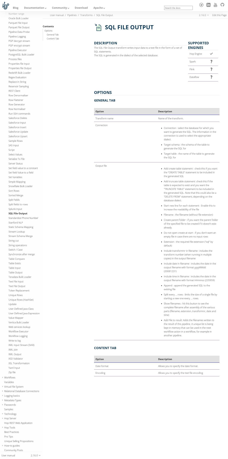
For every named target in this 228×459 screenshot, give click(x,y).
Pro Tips (8, 436)
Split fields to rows (18, 204)
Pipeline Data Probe (19, 32)
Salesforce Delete (18, 118)
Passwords (10, 404)
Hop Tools (9, 427)
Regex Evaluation (17, 77)
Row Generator (17, 104)
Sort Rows (14, 190)
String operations (18, 245)
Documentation (34, 8)
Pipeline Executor (18, 50)
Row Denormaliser (18, 95)
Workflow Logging (18, 336)
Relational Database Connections (21, 391)
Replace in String (17, 81)
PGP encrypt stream (19, 45)
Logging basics (12, 395)
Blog (15, 8)
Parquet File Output (19, 27)
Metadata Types (12, 400)
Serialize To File (17, 159)
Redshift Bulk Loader (20, 72)
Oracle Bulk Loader (19, 18)
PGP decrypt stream (19, 41)
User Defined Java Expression (24, 313)
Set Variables (15, 177)
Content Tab (53, 38)
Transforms (86, 15)
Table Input (15, 268)
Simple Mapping (17, 181)
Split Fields (14, 199)
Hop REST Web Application (18, 423)
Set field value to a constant (23, 168)
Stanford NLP (16, 222)
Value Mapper (16, 317)
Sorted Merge (16, 195)
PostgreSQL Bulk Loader (21, 54)
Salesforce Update (18, 131)
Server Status (16, 163)
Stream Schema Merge (21, 236)
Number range (16, 13)
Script (12, 150)
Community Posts (13, 450)
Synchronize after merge (22, 254)
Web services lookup (19, 327)
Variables (9, 382)
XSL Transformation (19, 363)
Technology (10, 414)
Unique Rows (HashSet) (21, 299)
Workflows (9, 377)
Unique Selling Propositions (18, 441)
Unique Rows (16, 295)
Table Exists (15, 263)
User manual (57, 15)
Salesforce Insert (17, 127)
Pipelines (72, 15)
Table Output (15, 272)
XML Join (13, 349)
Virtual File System (13, 386)
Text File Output (17, 286)
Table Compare (17, 259)
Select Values (15, 154)
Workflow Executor (18, 331)
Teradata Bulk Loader (20, 277)
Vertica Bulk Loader (19, 322)
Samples (8, 409)
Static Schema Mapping (21, 227)
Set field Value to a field (21, 172)
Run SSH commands (19, 113)
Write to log (15, 340)
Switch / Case (15, 249)
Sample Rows (16, 141)
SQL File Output (18, 213)
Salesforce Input (17, 122)
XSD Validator (16, 358)
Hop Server (10, 418)
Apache (98, 8)
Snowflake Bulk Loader (21, 186)
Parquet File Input (18, 23)
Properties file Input (19, 63)
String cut (14, 240)
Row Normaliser (17, 109)
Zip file (12, 372)
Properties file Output (20, 68)
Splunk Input (15, 209)
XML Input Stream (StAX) (21, 345)
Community (59, 8)
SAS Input (14, 145)
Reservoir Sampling (19, 86)
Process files (15, 59)
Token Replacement (19, 290)
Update (12, 304)
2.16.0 (202, 15)
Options (48, 30)
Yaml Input (14, 368)
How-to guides (12, 445)
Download (81, 8)
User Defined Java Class (21, 308)
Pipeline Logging (17, 36)
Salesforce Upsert (18, 136)
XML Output (15, 354)
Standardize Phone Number (23, 218)
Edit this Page (219, 15)
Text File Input (16, 281)
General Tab (53, 34)
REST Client (14, 90)
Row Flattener (16, 100)
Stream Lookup (17, 231)
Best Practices (11, 432)
